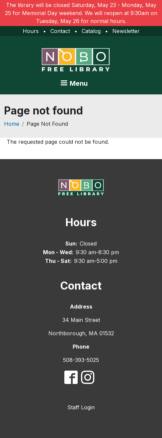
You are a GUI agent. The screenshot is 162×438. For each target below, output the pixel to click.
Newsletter (126, 31)
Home (11, 123)
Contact (60, 31)
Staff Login (81, 407)
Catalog (91, 31)
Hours (31, 31)
